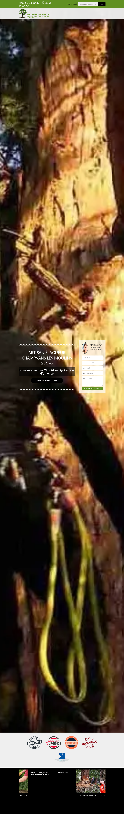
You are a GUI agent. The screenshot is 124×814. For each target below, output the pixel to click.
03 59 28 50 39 (29, 3)
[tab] (62, 407)
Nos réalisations (47, 380)
